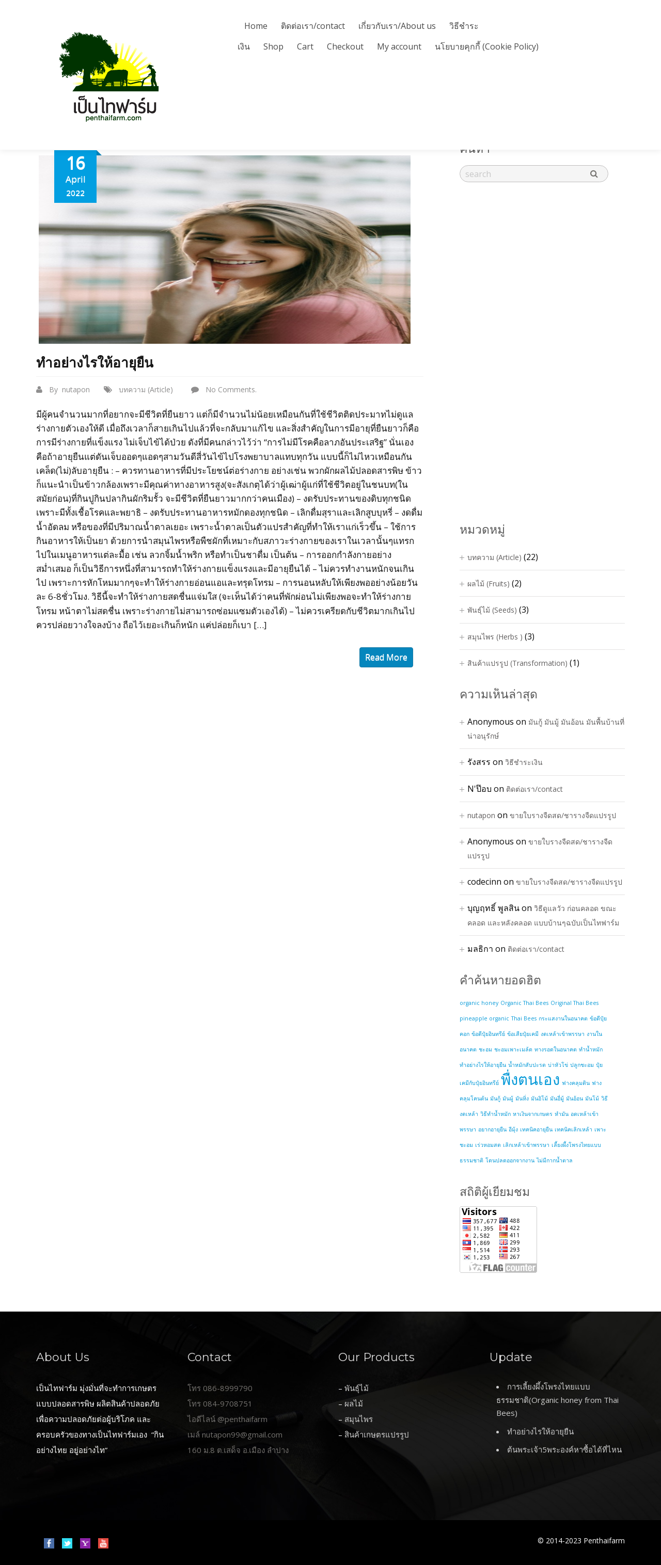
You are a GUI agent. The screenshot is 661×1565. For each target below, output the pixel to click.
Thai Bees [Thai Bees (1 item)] (524, 1018)
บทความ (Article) (146, 389)
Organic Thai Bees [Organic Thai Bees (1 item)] (524, 1003)
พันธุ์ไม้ (356, 1388)
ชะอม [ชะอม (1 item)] (485, 1049)
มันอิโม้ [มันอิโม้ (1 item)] (539, 1098)
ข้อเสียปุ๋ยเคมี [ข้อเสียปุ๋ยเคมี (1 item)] (523, 1033)
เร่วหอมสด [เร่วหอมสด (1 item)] (488, 1144)
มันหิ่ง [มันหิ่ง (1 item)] (522, 1098)
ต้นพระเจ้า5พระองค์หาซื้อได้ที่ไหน (564, 1449)
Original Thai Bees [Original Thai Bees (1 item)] (574, 1003)
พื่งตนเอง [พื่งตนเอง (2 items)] (530, 1079)
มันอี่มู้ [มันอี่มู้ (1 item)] (557, 1098)
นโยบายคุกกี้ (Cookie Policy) (487, 46)
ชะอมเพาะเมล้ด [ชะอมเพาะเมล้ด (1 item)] (513, 1049)
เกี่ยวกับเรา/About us (397, 25)
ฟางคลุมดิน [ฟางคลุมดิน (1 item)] (576, 1083)
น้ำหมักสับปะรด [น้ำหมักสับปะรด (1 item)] (527, 1064)
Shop (273, 46)
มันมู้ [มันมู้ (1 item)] (507, 1098)
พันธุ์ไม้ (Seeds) (492, 610)
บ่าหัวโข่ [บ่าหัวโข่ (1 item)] (558, 1064)
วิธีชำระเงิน (524, 762)
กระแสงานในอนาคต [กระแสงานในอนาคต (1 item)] (563, 1018)
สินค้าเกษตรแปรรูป (376, 1434)
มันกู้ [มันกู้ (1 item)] (495, 1098)
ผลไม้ (353, 1403)
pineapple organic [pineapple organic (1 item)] (484, 1018)
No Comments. (231, 389)
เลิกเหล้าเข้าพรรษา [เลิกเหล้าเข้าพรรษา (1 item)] (526, 1144)
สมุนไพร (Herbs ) (495, 637)
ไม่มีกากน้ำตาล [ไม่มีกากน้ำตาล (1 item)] (555, 1160)
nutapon (76, 389)
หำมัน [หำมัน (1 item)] (562, 1113)
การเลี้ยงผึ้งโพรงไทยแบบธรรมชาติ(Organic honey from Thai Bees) (557, 1399)
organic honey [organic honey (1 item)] (479, 1003)
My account (399, 46)
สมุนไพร (358, 1419)
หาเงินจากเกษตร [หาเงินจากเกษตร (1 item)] (533, 1113)
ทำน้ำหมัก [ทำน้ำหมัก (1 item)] (591, 1049)
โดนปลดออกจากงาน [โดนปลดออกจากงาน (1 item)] (509, 1160)
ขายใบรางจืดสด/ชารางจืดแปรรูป (563, 815)
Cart (305, 46)
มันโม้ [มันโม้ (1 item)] (592, 1098)
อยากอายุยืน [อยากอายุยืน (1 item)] (492, 1129)
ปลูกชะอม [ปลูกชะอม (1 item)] (582, 1064)
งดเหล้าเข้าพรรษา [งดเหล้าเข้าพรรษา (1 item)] (563, 1033)
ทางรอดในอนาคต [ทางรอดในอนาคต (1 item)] (555, 1049)
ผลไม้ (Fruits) (488, 583)
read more (386, 657)
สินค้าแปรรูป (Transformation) (517, 663)
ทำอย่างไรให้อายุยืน (94, 363)
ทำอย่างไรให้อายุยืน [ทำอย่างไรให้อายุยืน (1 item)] (483, 1064)
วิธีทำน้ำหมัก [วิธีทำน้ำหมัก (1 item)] (495, 1113)
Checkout (345, 46)
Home (255, 25)
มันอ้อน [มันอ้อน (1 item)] (574, 1098)
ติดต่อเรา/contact (313, 25)
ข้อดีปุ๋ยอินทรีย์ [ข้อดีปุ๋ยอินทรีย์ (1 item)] (488, 1033)
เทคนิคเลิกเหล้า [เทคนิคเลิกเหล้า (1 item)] (573, 1129)
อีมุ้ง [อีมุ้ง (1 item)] (513, 1129)
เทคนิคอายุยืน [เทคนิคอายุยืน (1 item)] (536, 1129)
